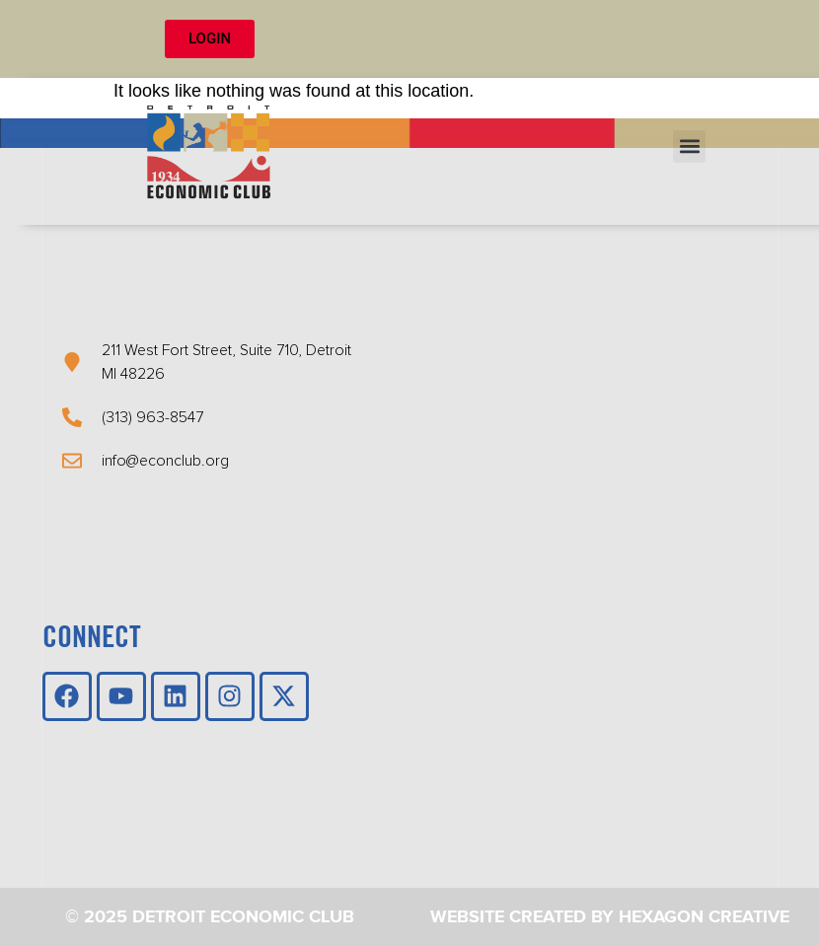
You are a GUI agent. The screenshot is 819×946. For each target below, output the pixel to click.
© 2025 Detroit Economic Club (209, 917)
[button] (689, 146)
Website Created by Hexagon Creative (609, 917)
